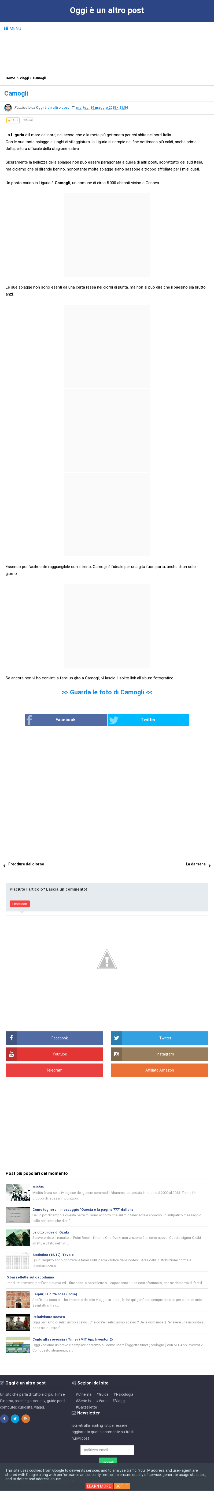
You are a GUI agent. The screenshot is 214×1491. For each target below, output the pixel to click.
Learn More (99, 1486)
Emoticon (19, 904)
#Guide (102, 1395)
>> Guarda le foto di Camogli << (107, 692)
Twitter (128, 720)
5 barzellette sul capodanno (30, 1278)
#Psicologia (123, 1395)
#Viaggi (119, 1402)
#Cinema (83, 1395)
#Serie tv (83, 1402)
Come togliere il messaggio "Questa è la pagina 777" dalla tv (83, 1210)
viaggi (28, 120)
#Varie (102, 1402)
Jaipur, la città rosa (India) (55, 1295)
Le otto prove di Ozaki (50, 1232)
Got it (122, 1486)
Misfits (38, 1187)
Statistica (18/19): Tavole (53, 1255)
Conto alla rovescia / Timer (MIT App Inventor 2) (73, 1340)
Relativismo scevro (48, 1317)
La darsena (196, 864)
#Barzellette (86, 1408)
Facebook (62, 720)
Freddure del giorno (26, 864)
